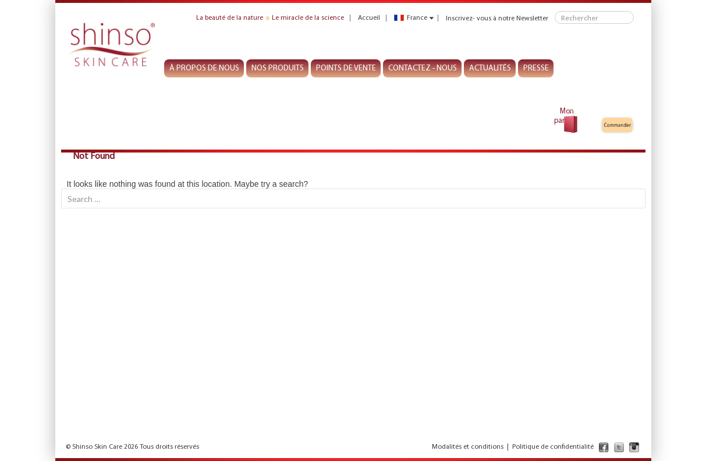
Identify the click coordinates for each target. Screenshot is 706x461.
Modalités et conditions (467, 447)
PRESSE (536, 68)
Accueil (369, 18)
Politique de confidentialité (553, 447)
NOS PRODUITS (277, 68)
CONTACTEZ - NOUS (422, 68)
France (410, 18)
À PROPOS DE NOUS (204, 68)
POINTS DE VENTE (346, 68)
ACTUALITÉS (490, 68)
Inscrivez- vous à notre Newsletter (497, 18)
